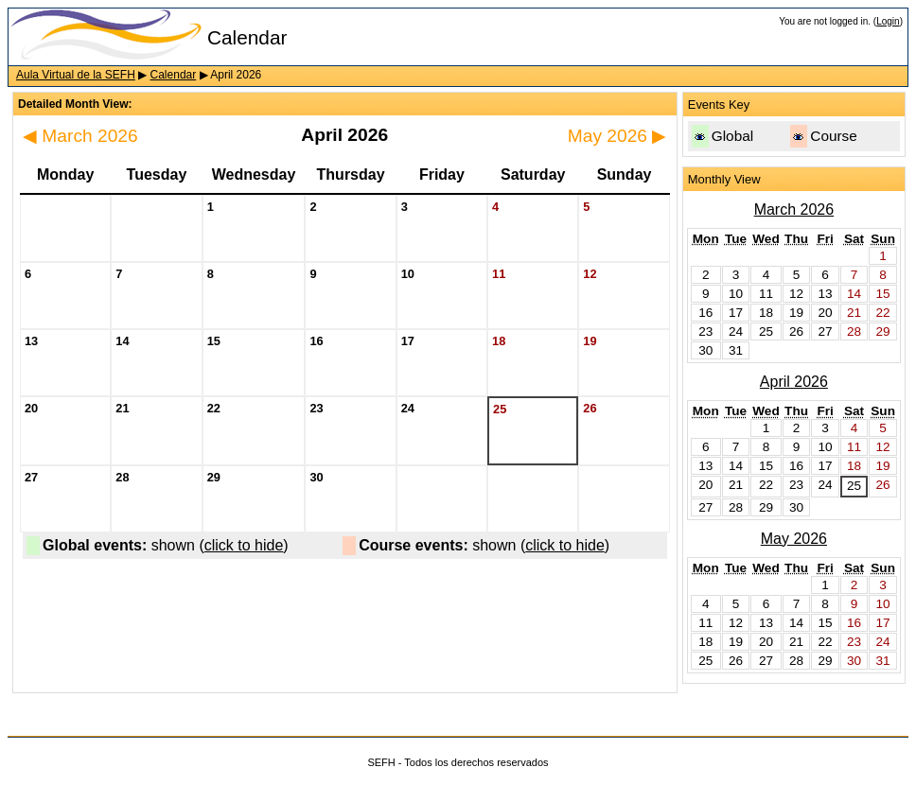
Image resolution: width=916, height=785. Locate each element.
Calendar (173, 74)
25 (854, 486)
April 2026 (794, 382)
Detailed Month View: (75, 104)
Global (732, 136)
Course (833, 136)
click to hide (244, 545)
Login (887, 21)
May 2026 (617, 136)
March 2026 (80, 136)
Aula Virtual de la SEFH (75, 74)
